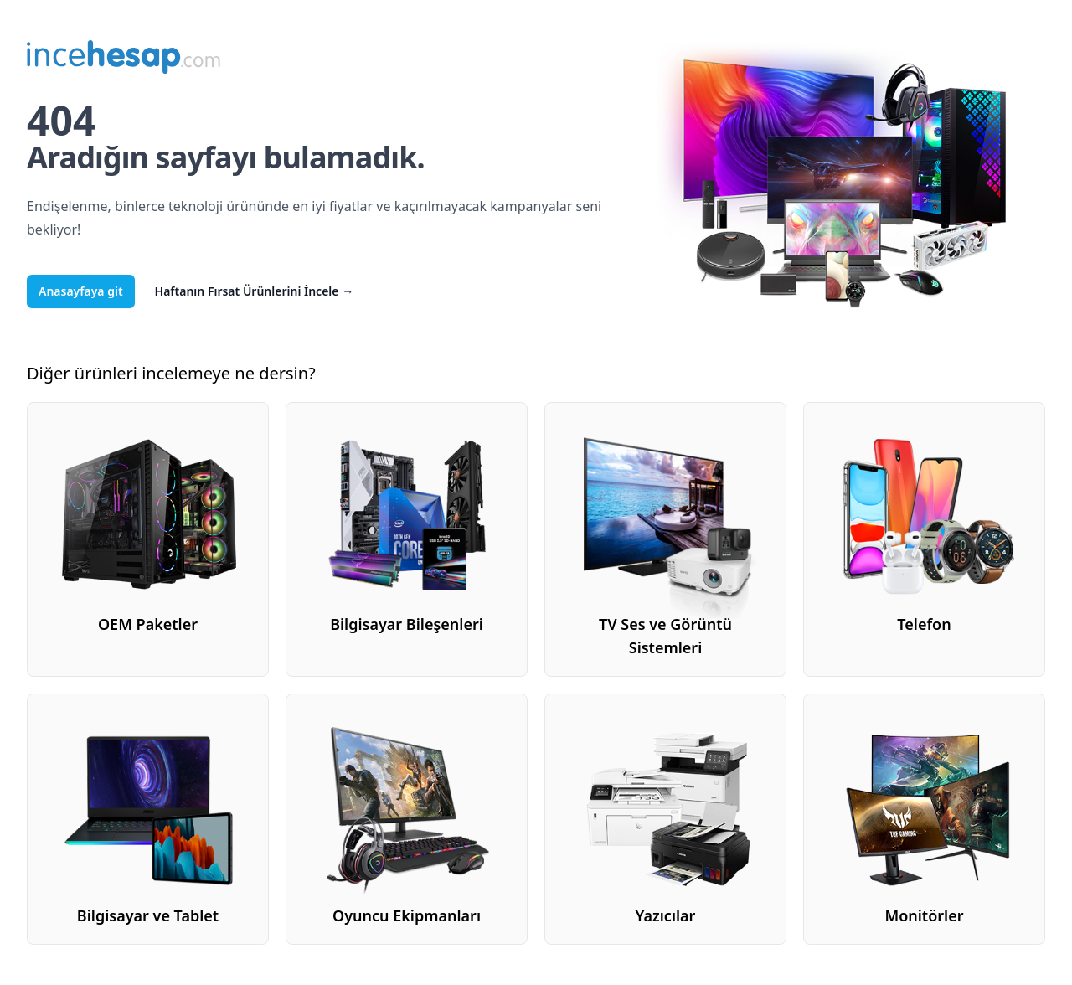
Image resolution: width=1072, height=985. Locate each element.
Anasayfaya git (81, 291)
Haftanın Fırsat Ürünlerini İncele (254, 291)
